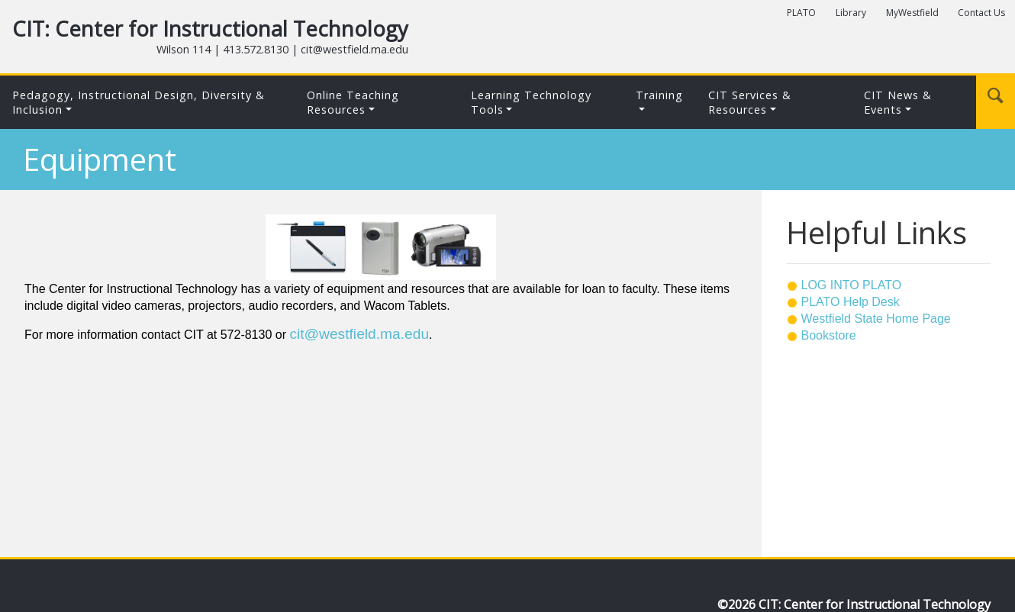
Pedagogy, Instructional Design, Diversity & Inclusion (138, 102)
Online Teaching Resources (353, 102)
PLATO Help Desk (850, 301)
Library (851, 12)
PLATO (801, 12)
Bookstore (828, 335)
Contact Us (981, 12)
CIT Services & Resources (749, 102)
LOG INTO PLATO (851, 285)
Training (659, 95)
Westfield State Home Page (876, 318)
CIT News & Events (898, 102)
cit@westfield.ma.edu (359, 334)
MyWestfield (912, 12)
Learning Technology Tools (531, 102)
